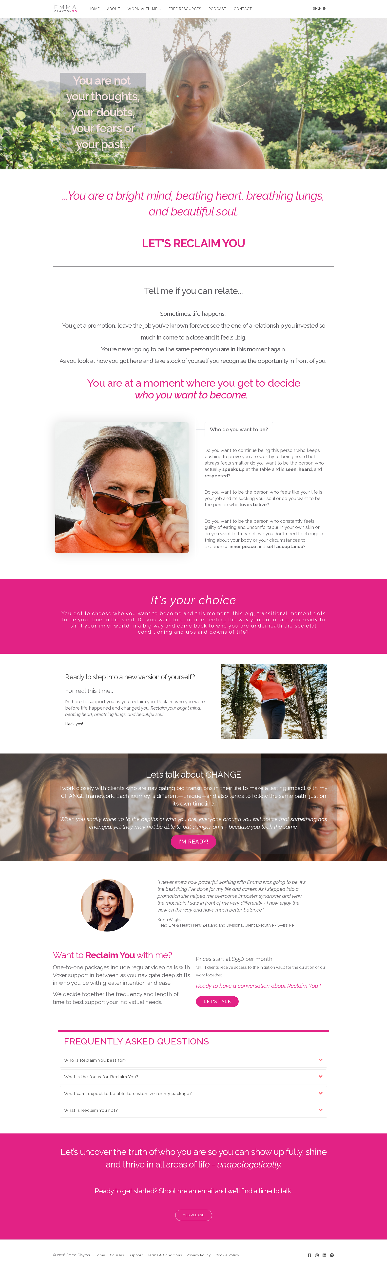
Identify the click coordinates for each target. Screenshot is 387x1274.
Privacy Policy (199, 1255)
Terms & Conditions (165, 1255)
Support (136, 1255)
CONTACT (243, 9)
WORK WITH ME (144, 9)
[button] (193, 1060)
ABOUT (113, 9)
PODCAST (217, 9)
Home (100, 1255)
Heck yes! (74, 724)
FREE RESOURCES (185, 9)
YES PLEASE (193, 1215)
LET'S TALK (217, 1001)
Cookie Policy (227, 1255)
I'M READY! (193, 841)
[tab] (193, 1060)
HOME (94, 9)
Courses (117, 1255)
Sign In (320, 9)
